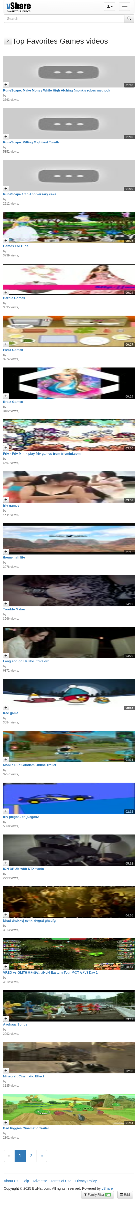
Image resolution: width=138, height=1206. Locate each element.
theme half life (14, 557)
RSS (125, 1194)
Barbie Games (14, 298)
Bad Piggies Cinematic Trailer (26, 1128)
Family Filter (97, 1195)
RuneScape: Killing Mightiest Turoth (31, 142)
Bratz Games (13, 402)
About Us (11, 1181)
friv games (11, 505)
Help (25, 1181)
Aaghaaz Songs (15, 1024)
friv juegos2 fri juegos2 (21, 817)
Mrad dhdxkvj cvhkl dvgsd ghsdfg (29, 920)
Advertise (39, 1181)
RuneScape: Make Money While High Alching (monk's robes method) (56, 90)
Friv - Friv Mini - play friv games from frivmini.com (41, 453)
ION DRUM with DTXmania (23, 869)
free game (10, 713)
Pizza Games (13, 350)
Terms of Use (61, 1181)
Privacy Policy (86, 1181)
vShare (107, 1188)
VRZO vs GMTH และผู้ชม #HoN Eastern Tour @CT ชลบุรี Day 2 (50, 972)
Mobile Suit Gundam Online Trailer (29, 765)
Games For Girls (15, 246)
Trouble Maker (14, 609)
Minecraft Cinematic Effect (23, 1076)
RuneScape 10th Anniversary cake (29, 194)
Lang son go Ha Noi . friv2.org (26, 661)
